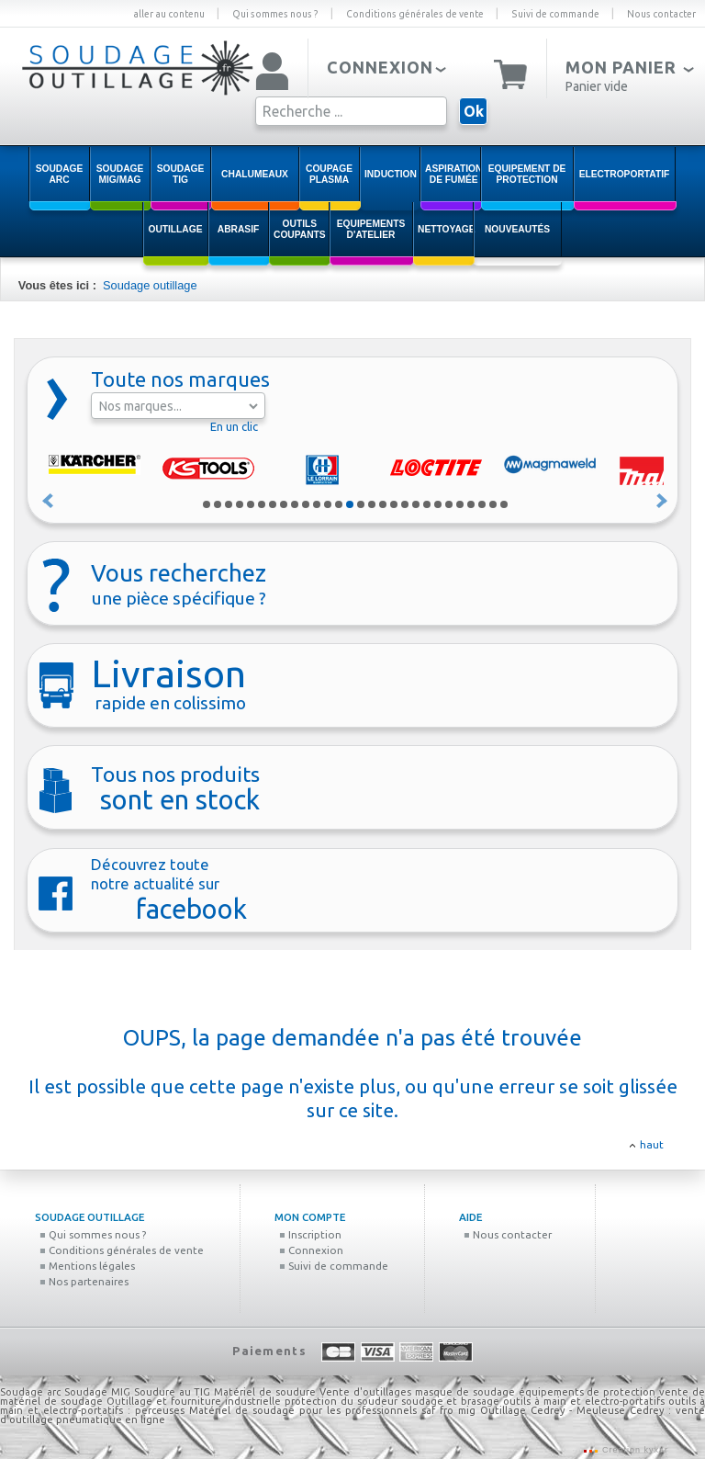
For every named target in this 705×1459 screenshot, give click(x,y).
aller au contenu (169, 13)
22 (438, 504)
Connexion (311, 1250)
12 (327, 504)
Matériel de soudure (265, 1391)
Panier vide (596, 86)
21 (427, 504)
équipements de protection (589, 1391)
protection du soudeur (341, 1401)
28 (504, 504)
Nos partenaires (84, 1281)
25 (471, 504)
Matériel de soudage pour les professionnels (303, 1410)
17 (382, 504)
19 (404, 504)
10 (305, 504)
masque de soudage (465, 1391)
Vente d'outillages (365, 1391)
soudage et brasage (450, 1401)
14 (349, 504)
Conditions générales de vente (415, 13)
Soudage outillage (149, 285)
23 (449, 504)
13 (338, 504)
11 (316, 504)
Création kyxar (633, 1449)
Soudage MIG (97, 1391)
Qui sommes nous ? (275, 13)
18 (393, 504)
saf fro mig (448, 1410)
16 (371, 504)
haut (652, 1144)
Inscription (310, 1234)
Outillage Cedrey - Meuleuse (552, 1410)
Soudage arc (30, 1391)
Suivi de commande (555, 13)
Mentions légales (87, 1266)
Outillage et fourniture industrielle (193, 1401)
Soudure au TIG (172, 1391)
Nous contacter (661, 13)
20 (416, 504)
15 (360, 504)
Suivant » (662, 500)
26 (482, 504)
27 (493, 504)
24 (460, 504)
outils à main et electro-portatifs (584, 1401)
